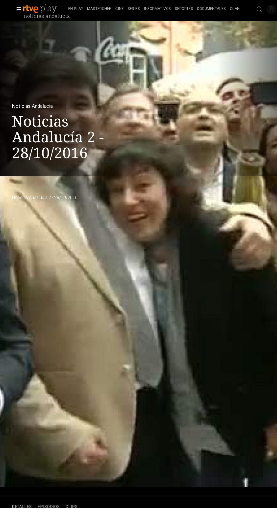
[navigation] (154, 9)
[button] (17, 9)
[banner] (44, 9)
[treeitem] (75, 9)
